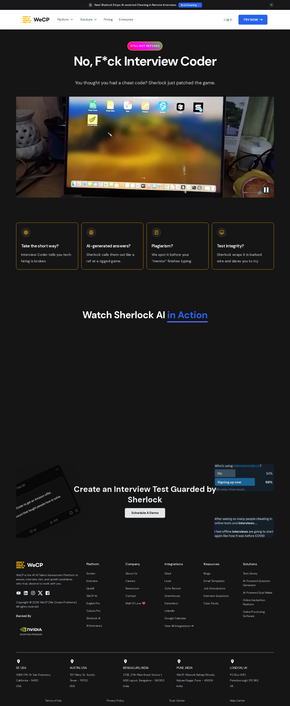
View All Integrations (179, 626)
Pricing (108, 19)
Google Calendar (175, 618)
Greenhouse (172, 596)
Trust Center (177, 700)
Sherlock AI (93, 618)
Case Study (211, 603)
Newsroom (132, 588)
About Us (131, 573)
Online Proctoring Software (254, 614)
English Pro (93, 603)
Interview (92, 581)
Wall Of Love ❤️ (135, 603)
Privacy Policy (115, 700)
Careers (130, 581)
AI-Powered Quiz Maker (257, 592)
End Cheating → (190, 5)
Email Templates (214, 581)
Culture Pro (93, 611)
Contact (130, 596)
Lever (168, 581)
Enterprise (126, 19)
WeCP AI (91, 596)
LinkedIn (169, 611)
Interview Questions (216, 596)
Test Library (250, 573)
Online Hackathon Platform (254, 602)
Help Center (237, 700)
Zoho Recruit (173, 588)
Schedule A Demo (145, 516)
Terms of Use (53, 700)
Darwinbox (171, 603)
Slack (168, 573)
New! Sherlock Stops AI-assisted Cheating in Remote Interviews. (135, 5)
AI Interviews (94, 626)
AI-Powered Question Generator (256, 583)
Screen (90, 573)
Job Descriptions (214, 588)
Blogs (207, 573)
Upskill (90, 588)
